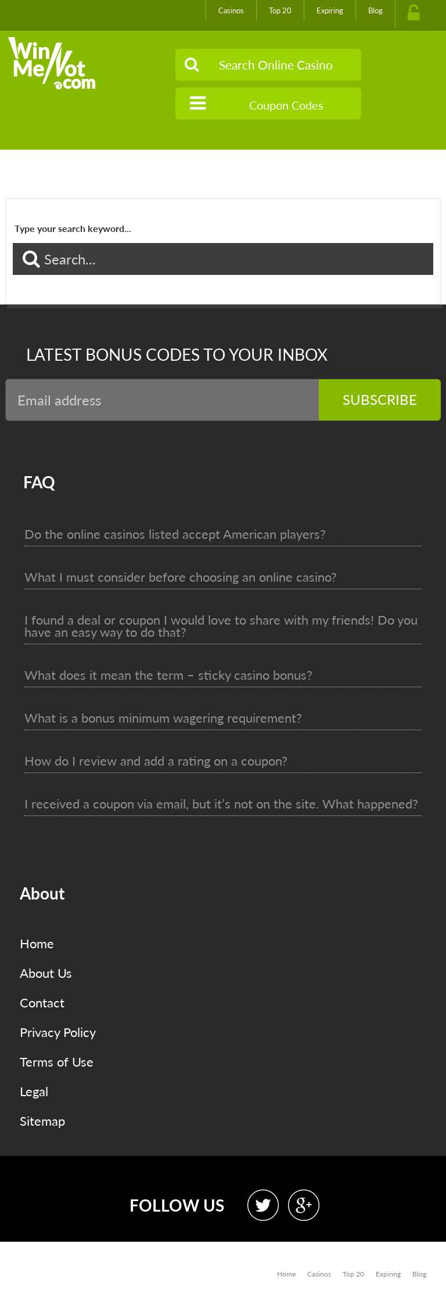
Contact (42, 1002)
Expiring (329, 10)
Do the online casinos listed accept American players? (175, 534)
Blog (375, 10)
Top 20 (280, 10)
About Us (46, 973)
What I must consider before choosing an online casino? (180, 577)
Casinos (231, 10)
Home (37, 943)
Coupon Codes (256, 103)
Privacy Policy (58, 1032)
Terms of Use (56, 1061)
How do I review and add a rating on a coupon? (155, 760)
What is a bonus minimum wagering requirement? (163, 718)
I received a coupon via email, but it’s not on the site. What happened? (221, 803)
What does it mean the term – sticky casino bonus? (168, 675)
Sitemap (42, 1121)
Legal (34, 1091)
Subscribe (380, 399)
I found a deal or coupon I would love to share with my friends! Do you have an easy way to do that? (221, 626)
